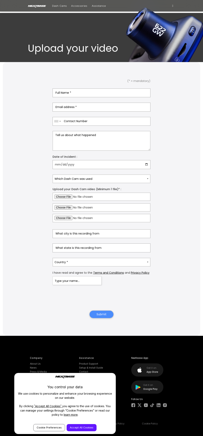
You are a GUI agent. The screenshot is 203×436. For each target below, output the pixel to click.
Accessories (79, 5)
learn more (71, 414)
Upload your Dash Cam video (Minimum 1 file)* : (87, 189)
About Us (35, 363)
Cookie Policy (150, 423)
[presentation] (101, 298)
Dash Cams (59, 5)
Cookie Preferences (49, 427)
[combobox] (57, 121)
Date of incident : (65, 157)
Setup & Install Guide (91, 367)
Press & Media (38, 371)
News (33, 367)
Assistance (99, 5)
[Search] (172, 5)
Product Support (88, 363)
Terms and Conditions (108, 273)
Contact (83, 371)
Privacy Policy (140, 273)
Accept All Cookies (81, 427)
